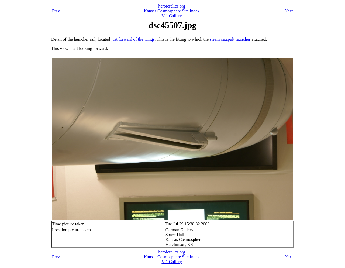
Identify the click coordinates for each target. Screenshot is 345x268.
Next (289, 11)
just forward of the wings (133, 39)
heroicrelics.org (171, 6)
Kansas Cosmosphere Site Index (172, 11)
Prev (56, 11)
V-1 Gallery (171, 15)
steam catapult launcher (230, 39)
